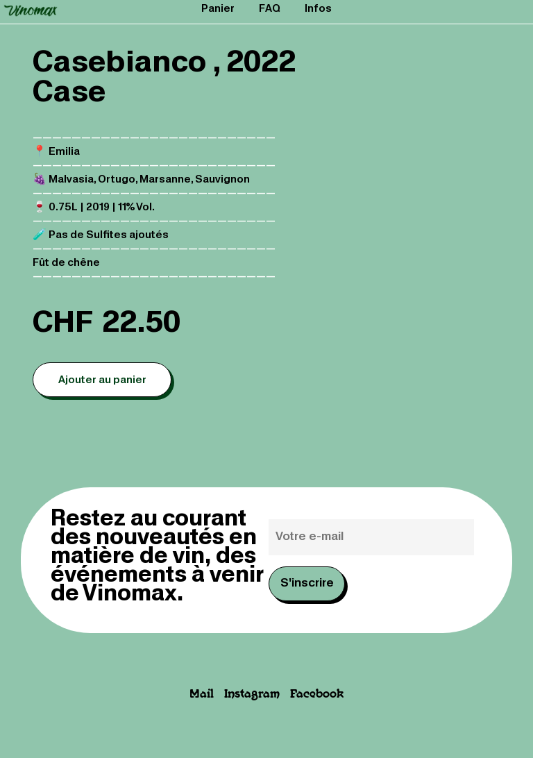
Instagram (252, 694)
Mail (201, 694)
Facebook (317, 694)
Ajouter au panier (102, 380)
